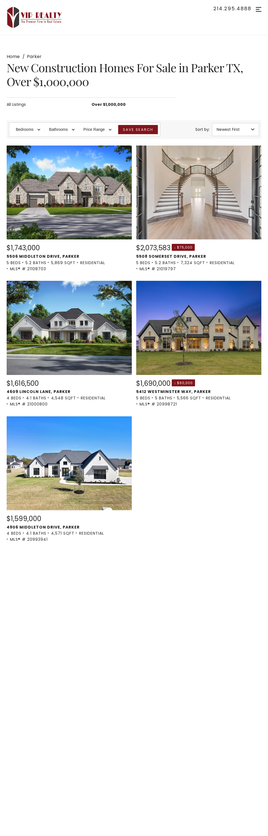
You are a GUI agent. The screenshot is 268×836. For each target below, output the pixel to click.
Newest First (235, 129)
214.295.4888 (232, 8)
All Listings (16, 104)
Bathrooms (62, 129)
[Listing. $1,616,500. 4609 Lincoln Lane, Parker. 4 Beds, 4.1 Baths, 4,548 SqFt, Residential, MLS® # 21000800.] (69, 344)
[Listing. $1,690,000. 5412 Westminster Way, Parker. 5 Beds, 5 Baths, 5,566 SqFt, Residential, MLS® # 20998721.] (198, 344)
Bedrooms (28, 129)
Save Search (138, 129)
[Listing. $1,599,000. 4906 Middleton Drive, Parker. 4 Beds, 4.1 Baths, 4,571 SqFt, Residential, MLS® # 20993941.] (69, 479)
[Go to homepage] (40, 17)
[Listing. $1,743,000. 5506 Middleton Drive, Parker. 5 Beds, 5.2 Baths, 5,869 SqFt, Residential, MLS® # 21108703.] (69, 209)
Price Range (98, 129)
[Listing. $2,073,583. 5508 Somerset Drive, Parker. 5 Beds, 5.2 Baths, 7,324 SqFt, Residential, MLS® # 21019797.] (198, 209)
